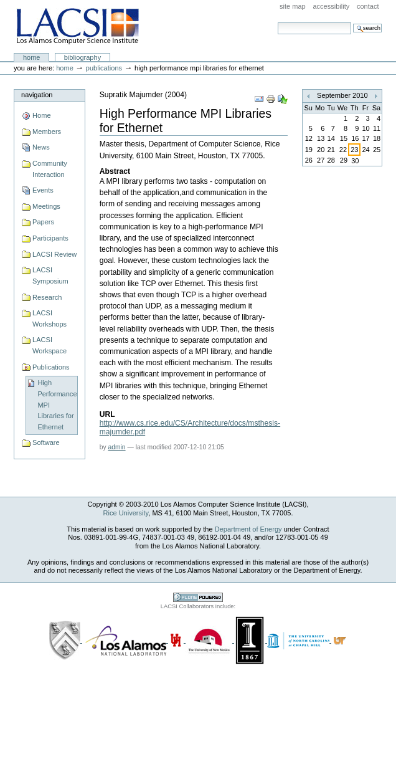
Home (31, 57)
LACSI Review (54, 254)
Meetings (46, 206)
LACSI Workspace (49, 345)
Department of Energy (248, 529)
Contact (368, 6)
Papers (43, 222)
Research (47, 297)
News (41, 147)
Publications (104, 68)
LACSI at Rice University (77, 26)
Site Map (293, 6)
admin (117, 447)
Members (46, 131)
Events (43, 190)
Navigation (36, 94)
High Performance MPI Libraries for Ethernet (57, 405)
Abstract (115, 171)
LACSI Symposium (50, 275)
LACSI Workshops (49, 318)
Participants (50, 238)
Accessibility (331, 6)
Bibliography (82, 57)
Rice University (126, 513)
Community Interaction (49, 169)
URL (107, 414)
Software (46, 442)
